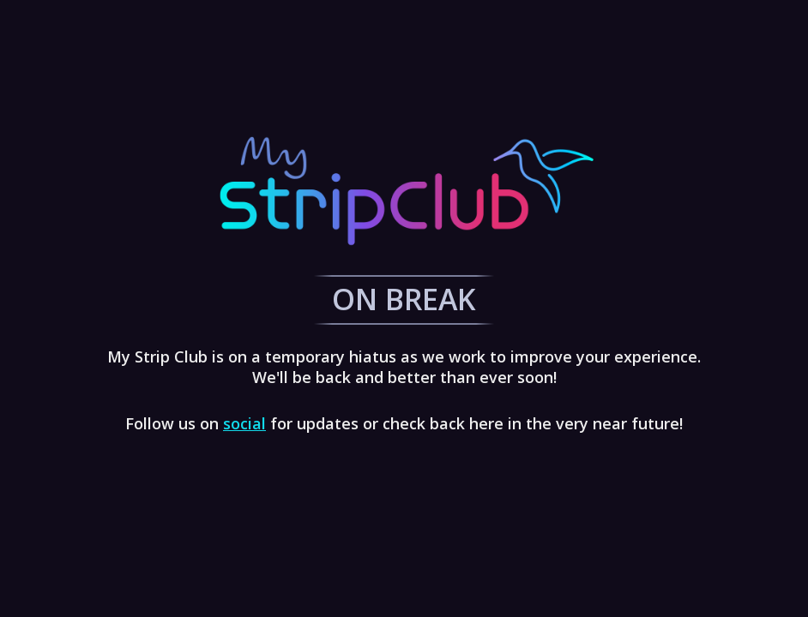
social (244, 423)
